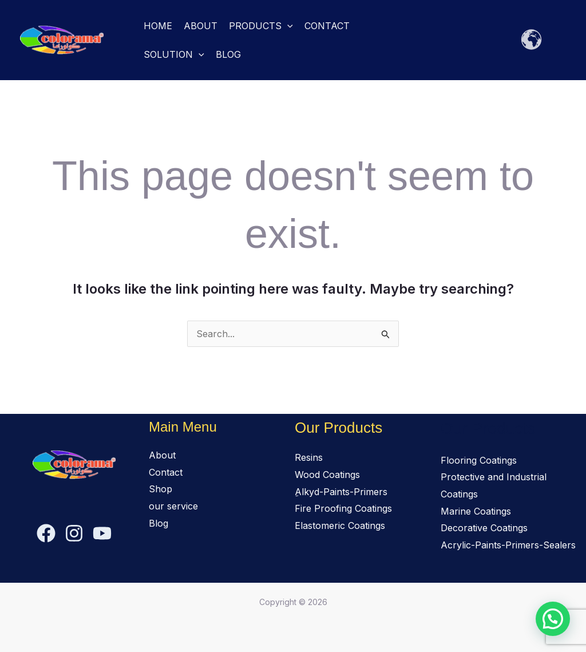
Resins (309, 457)
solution (174, 54)
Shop (160, 489)
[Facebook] (46, 533)
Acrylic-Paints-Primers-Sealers (508, 545)
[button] (287, 25)
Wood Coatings (327, 474)
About (200, 25)
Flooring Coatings (479, 460)
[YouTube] (102, 533)
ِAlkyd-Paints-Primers (341, 491)
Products (261, 25)
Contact (327, 25)
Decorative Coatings (484, 528)
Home (158, 25)
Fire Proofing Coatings (343, 508)
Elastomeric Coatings (340, 525)
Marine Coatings (476, 511)
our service (173, 506)
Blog (228, 54)
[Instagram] (74, 533)
